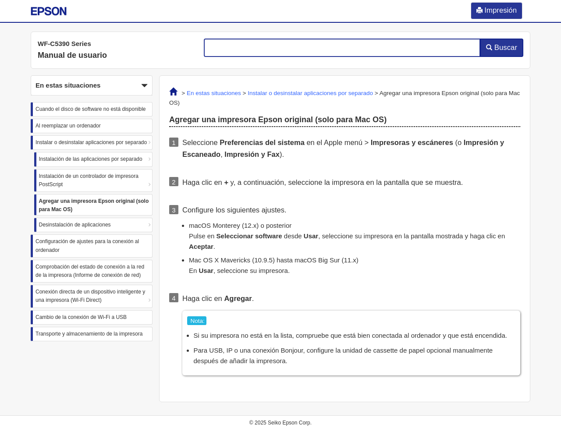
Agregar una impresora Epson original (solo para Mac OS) (94, 205)
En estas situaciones (214, 93)
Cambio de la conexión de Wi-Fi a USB (81, 317)
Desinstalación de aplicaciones (75, 225)
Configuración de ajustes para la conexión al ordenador (87, 245)
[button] (92, 85)
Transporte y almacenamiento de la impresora (89, 334)
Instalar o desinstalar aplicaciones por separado (91, 142)
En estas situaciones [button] (92, 86)
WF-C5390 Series (64, 43)
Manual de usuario (72, 55)
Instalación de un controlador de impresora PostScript (88, 180)
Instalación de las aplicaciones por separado (90, 159)
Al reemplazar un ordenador (68, 126)
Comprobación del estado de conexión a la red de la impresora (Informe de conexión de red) (90, 271)
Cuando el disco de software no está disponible (91, 109)
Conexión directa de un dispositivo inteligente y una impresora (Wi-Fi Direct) (90, 296)
